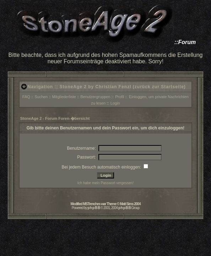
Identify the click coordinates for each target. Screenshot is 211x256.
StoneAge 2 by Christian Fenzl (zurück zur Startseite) (123, 86)
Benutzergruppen (95, 97)
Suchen (41, 97)
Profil (119, 97)
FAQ (26, 97)
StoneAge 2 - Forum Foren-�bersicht (55, 118)
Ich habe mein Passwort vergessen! (105, 183)
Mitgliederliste (64, 97)
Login (115, 103)
